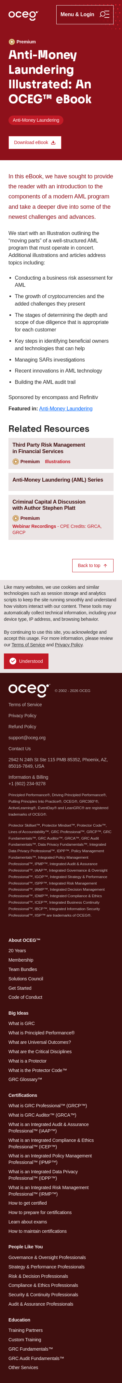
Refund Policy (22, 726)
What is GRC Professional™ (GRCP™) (47, 1105)
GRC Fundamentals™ (30, 1349)
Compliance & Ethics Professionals (43, 1285)
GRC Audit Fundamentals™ (36, 1358)
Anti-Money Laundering (36, 120)
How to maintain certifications (37, 1231)
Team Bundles (22, 969)
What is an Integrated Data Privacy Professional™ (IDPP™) (43, 1175)
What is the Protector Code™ (37, 1070)
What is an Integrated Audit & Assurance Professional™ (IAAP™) (48, 1127)
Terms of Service (28, 644)
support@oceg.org (27, 737)
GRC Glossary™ (25, 1079)
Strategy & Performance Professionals (46, 1266)
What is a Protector (27, 1061)
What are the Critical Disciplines (40, 1051)
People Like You (25, 1246)
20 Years (17, 950)
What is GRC (21, 1023)
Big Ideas (18, 1013)
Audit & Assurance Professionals (40, 1304)
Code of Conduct (25, 997)
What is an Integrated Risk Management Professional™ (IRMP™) (48, 1191)
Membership (20, 960)
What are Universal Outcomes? (39, 1042)
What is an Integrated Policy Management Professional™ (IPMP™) (50, 1159)
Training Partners (25, 1330)
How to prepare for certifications (40, 1212)
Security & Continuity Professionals (43, 1294)
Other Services (23, 1367)
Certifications (22, 1095)
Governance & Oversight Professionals (47, 1257)
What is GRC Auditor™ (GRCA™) (42, 1115)
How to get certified (27, 1203)
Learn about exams (27, 1221)
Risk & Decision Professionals (38, 1276)
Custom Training (24, 1339)
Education (19, 1319)
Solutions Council (25, 978)
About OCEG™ (24, 940)
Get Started (20, 988)
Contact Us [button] (19, 748)
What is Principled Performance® (41, 1032)
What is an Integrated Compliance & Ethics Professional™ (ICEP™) (51, 1143)
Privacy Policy (69, 644)
